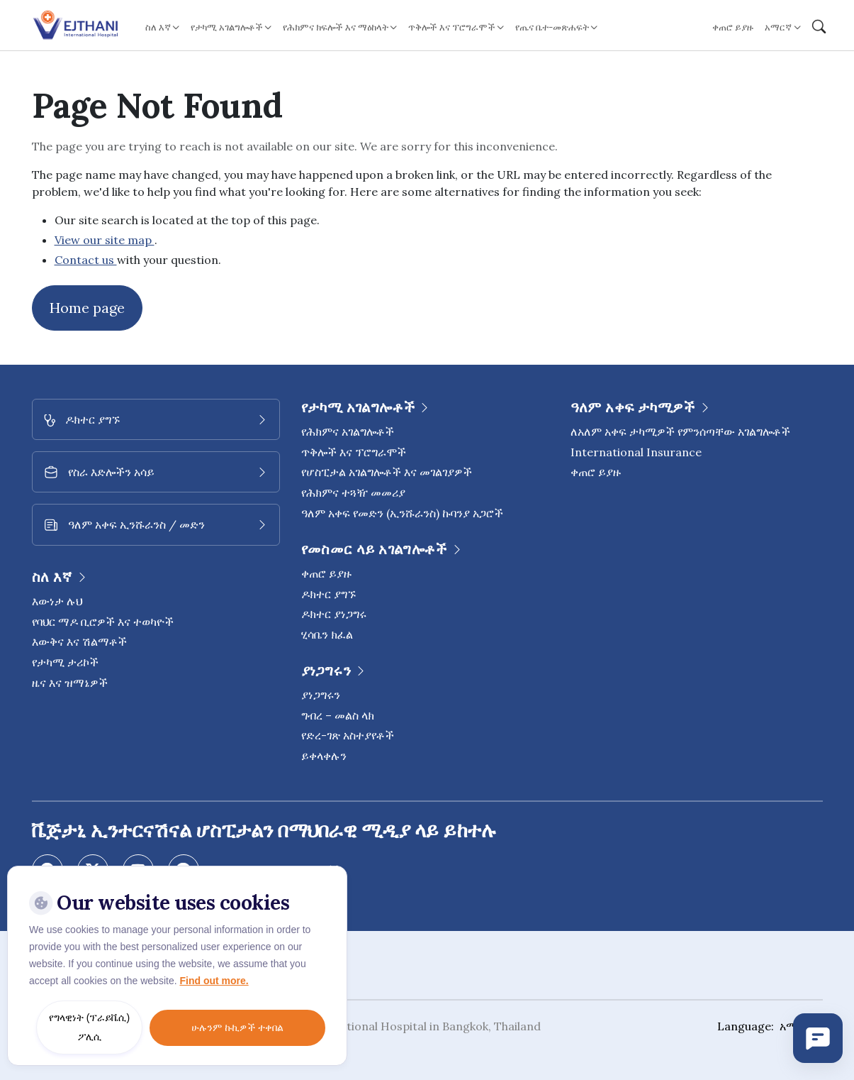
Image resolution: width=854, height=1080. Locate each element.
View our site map (104, 240)
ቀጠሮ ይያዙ (732, 27)
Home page (87, 307)
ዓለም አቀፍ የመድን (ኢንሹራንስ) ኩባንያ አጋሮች (402, 513)
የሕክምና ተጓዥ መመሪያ (353, 492)
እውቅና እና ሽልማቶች (79, 641)
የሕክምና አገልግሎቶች (347, 431)
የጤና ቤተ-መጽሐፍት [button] (552, 27)
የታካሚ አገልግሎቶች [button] (227, 27)
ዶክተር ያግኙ (328, 594)
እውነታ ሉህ (57, 601)
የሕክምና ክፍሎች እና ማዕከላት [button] (335, 27)
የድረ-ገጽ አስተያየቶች (347, 735)
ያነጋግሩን (320, 695)
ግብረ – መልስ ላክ (337, 715)
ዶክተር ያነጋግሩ (333, 614)
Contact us (86, 260)
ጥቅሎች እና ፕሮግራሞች (353, 452)
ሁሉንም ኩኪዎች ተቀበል (237, 1027)
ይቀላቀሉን (324, 756)
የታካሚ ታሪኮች (65, 662)
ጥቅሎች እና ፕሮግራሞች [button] (451, 27)
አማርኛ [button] (778, 27)
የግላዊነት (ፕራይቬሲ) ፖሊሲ (89, 1027)
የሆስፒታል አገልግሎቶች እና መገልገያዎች (386, 472)
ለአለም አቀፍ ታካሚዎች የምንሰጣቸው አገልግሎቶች (680, 431)
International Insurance (636, 452)
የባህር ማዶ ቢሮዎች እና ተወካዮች (103, 622)
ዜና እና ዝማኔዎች (70, 683)
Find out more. (213, 980)
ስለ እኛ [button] (158, 27)
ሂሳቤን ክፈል (327, 634)
